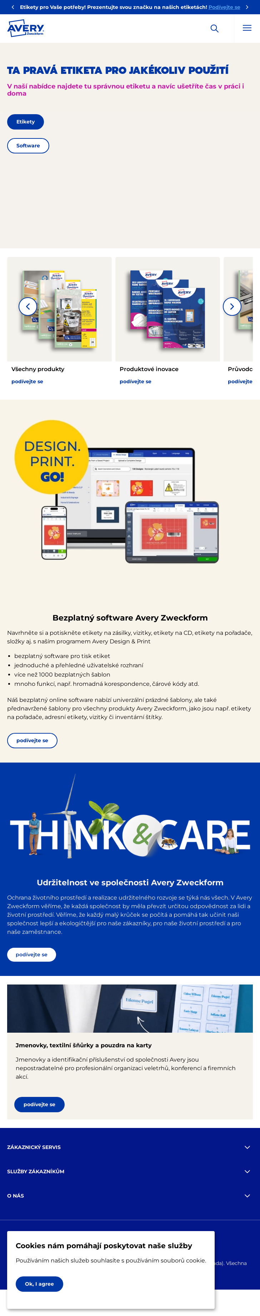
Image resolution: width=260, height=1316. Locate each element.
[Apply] (214, 28)
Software (28, 145)
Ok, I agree (39, 1284)
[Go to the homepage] (25, 29)
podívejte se (32, 740)
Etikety (25, 121)
